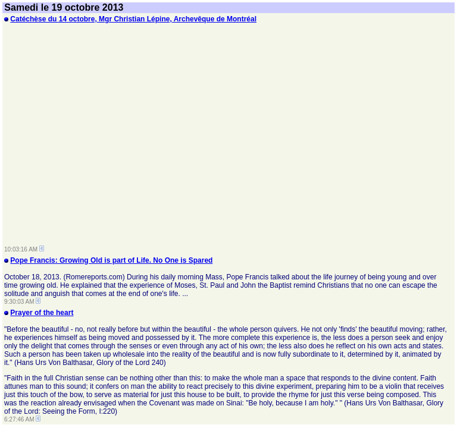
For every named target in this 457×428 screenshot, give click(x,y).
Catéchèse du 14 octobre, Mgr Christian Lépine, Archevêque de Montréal (133, 19)
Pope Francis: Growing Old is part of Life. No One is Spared (111, 260)
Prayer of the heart (41, 313)
